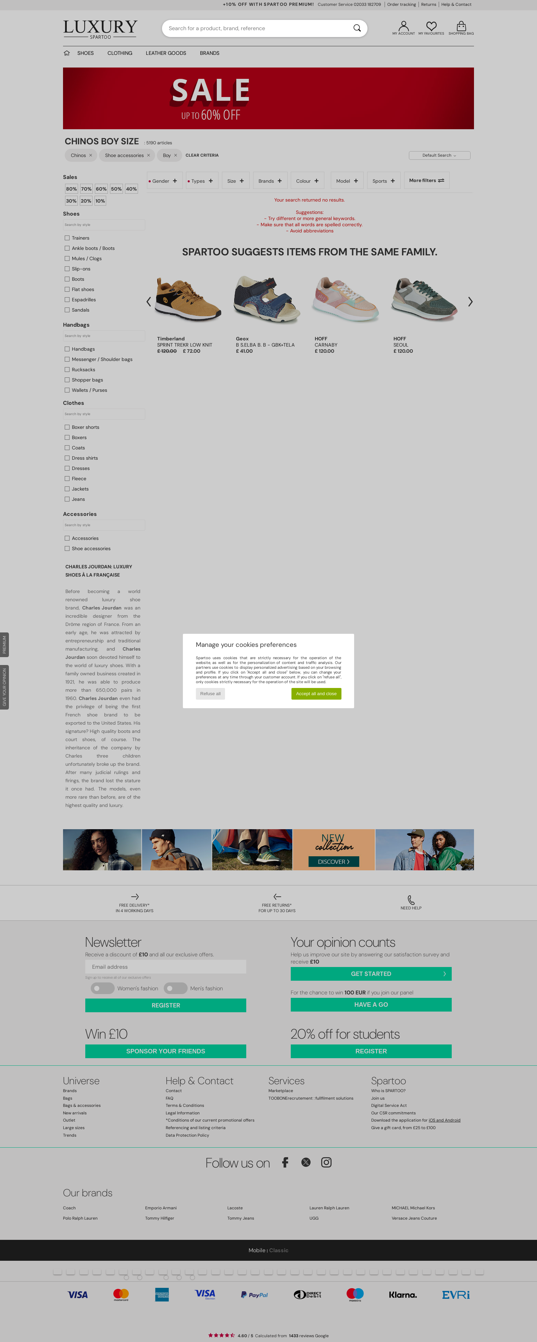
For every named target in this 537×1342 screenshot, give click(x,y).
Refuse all (210, 693)
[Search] (357, 28)
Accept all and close (316, 693)
